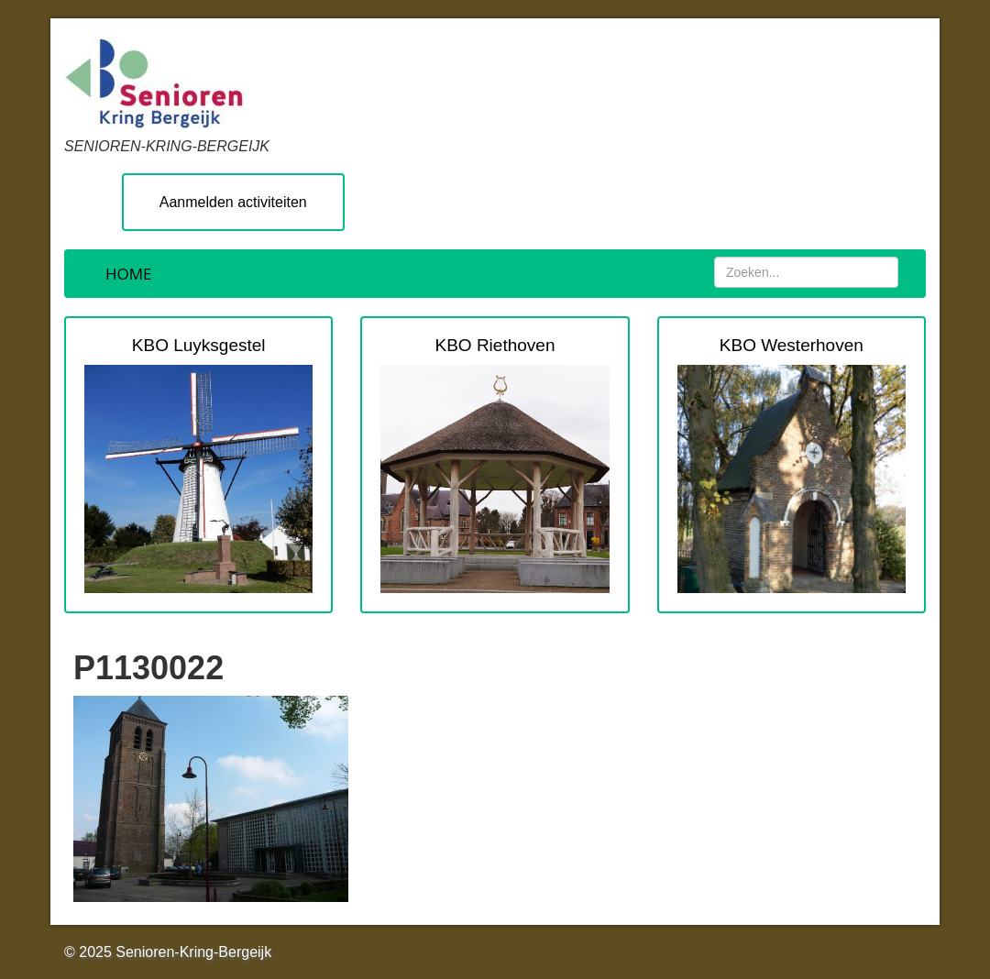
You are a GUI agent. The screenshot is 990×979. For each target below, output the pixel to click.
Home (128, 273)
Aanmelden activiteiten (233, 202)
